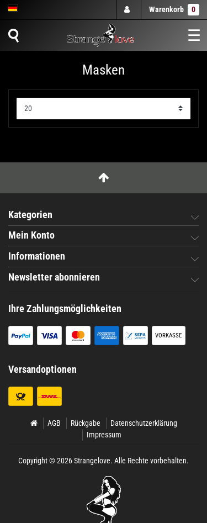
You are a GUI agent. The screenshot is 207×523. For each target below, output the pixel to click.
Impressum (104, 434)
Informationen (36, 256)
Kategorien (30, 214)
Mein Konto (31, 235)
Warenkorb (174, 9)
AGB (54, 423)
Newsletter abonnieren (54, 277)
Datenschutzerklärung (143, 423)
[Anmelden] (128, 9)
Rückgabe (85, 423)
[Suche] (13, 35)
